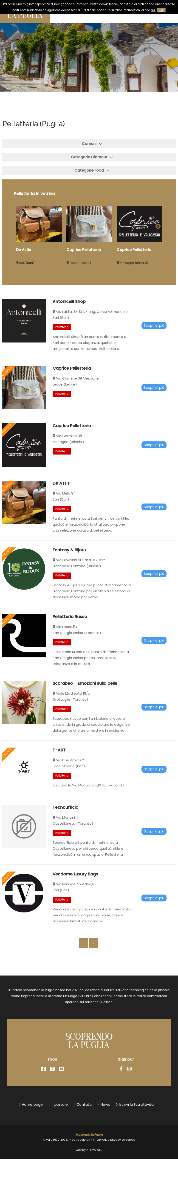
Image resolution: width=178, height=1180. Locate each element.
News (105, 1104)
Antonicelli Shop (69, 324)
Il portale (59, 1104)
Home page (32, 1104)
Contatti (84, 1104)
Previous (19, 226)
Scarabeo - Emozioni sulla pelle (85, 706)
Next (157, 226)
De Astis (23, 249)
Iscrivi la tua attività (136, 1104)
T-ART (59, 772)
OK (161, 10)
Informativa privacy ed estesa (114, 1140)
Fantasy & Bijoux (69, 572)
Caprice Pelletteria (83, 249)
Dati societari (81, 1140)
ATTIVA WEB (94, 1150)
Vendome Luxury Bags (75, 896)
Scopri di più (154, 347)
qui (153, 10)
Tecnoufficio (65, 830)
